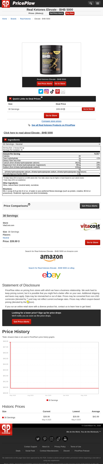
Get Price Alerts (56, 13)
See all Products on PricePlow (53, 122)
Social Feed (30, 448)
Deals (18, 448)
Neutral (6, 235)
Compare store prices (51, 118)
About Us (45, 444)
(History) (39, 13)
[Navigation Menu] (98, 3)
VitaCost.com (8, 223)
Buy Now (70, 13)
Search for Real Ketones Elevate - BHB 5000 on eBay (52, 265)
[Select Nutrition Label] (51, 141)
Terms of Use (76, 444)
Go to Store (60, 81)
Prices (31, 13)
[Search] (91, 3)
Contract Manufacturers (49, 448)
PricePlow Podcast (82, 448)
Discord (66, 448)
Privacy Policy (60, 444)
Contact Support (30, 444)
